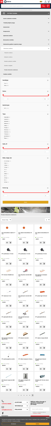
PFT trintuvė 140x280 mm (8, 274)
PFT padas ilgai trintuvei (41, 295)
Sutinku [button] (37, 423)
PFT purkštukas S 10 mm (7, 253)
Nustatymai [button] (13, 423)
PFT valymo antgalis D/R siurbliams (24, 381)
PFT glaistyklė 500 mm (7, 317)
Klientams (18, 402)
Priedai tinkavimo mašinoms (26, 10)
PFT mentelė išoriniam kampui (23, 317)
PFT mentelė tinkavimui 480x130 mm (7, 338)
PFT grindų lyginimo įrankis (8, 359)
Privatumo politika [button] (16, 421)
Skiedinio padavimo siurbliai (10, 61)
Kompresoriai (26, 31)
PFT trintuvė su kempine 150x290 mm (41, 275)
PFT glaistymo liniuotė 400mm (40, 359)
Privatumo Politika (37, 413)
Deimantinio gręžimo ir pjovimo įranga (26, 44)
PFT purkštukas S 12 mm (24, 253)
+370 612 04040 (6, 404)
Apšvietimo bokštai (8, 35)
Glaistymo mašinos (8, 57)
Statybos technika (8, 10)
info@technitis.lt (7, 410)
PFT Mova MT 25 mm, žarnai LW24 (42, 381)
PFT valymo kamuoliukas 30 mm (25, 233)
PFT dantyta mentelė (23, 338)
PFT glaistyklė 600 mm (40, 317)
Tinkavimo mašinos (16, 10)
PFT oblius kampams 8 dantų (25, 359)
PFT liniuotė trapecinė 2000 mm (8, 381)
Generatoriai (6, 27)
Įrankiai (2, 1)
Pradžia (2, 10)
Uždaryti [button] (47, 417)
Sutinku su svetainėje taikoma (39, 413)
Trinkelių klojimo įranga (26, 22)
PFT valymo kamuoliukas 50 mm (42, 233)
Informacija (19, 406)
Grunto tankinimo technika (26, 18)
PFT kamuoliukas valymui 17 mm (8, 233)
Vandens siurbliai (26, 74)
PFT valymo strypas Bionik (41, 338)
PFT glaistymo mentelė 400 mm (24, 296)
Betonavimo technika (26, 40)
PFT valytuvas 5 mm (6, 295)
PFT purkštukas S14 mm (41, 253)
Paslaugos (18, 409)
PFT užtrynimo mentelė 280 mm (24, 275)
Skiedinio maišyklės (8, 65)
